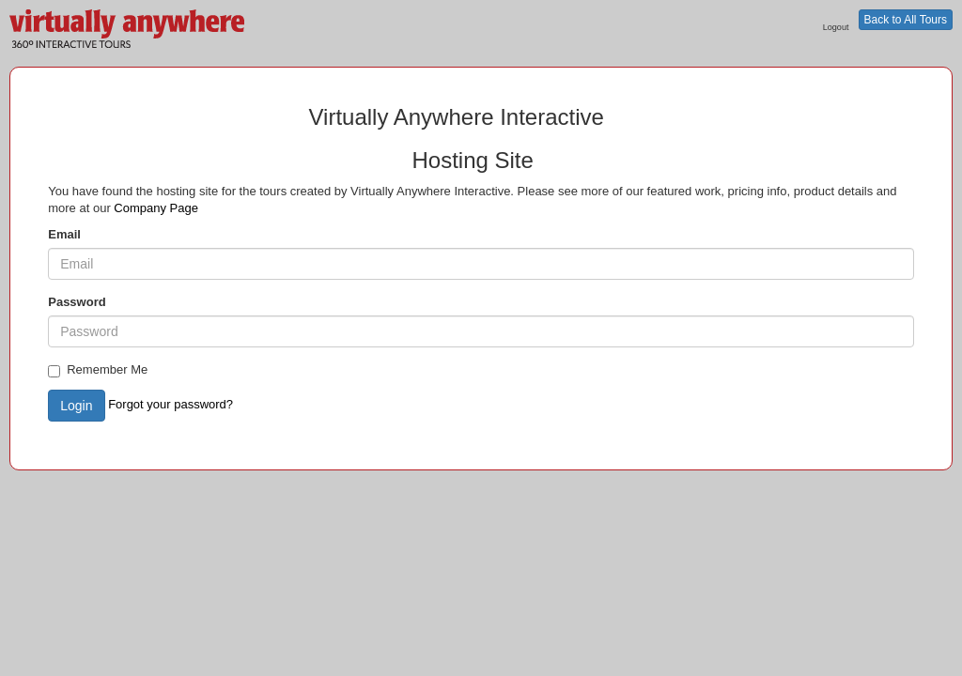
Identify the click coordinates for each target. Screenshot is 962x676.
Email (64, 234)
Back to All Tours (906, 19)
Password (76, 302)
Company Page (156, 208)
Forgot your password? (170, 404)
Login (76, 405)
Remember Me (97, 369)
